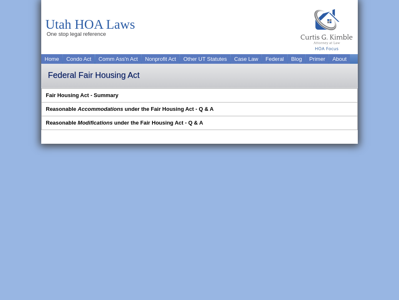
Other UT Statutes (205, 59)
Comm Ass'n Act (118, 59)
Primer (317, 59)
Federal (274, 59)
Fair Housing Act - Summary (82, 95)
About (339, 59)
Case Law (246, 59)
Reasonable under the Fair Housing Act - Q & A (130, 109)
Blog (296, 59)
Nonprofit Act (160, 59)
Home (52, 59)
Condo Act (78, 59)
